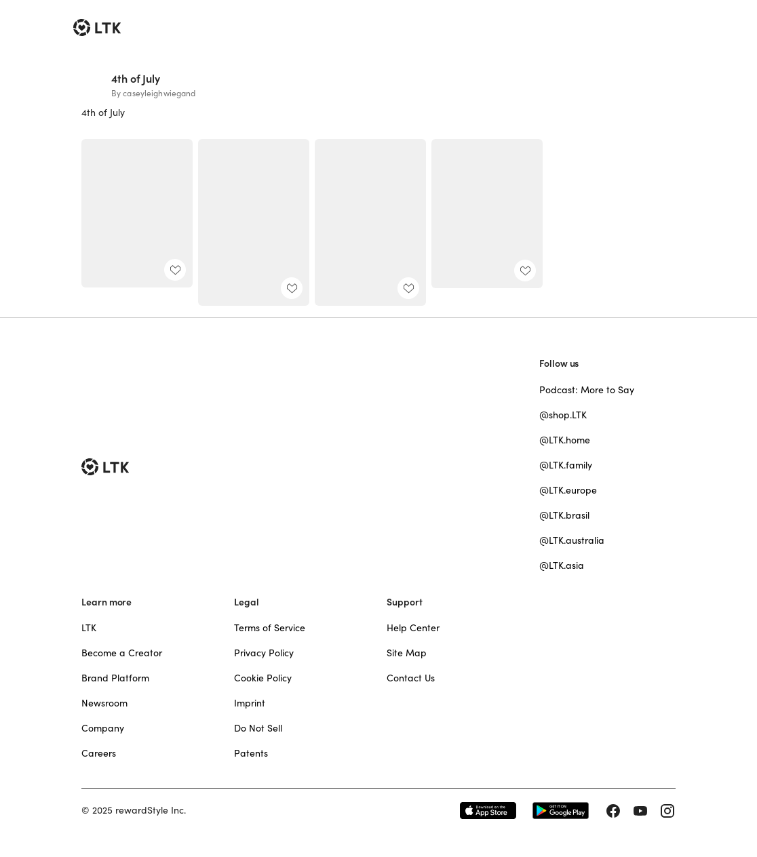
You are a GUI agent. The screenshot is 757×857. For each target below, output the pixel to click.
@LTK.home (564, 440)
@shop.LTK (563, 415)
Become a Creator (121, 653)
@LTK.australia (571, 540)
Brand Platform (115, 678)
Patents (251, 753)
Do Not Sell (258, 728)
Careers (98, 753)
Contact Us (411, 678)
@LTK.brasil (564, 515)
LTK (88, 628)
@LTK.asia (561, 565)
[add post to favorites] (175, 270)
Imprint (249, 703)
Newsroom (104, 703)
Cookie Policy (263, 678)
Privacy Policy (264, 653)
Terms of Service (269, 628)
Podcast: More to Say (586, 390)
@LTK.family (565, 465)
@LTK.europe (568, 490)
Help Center (413, 628)
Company (102, 728)
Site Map (407, 653)
